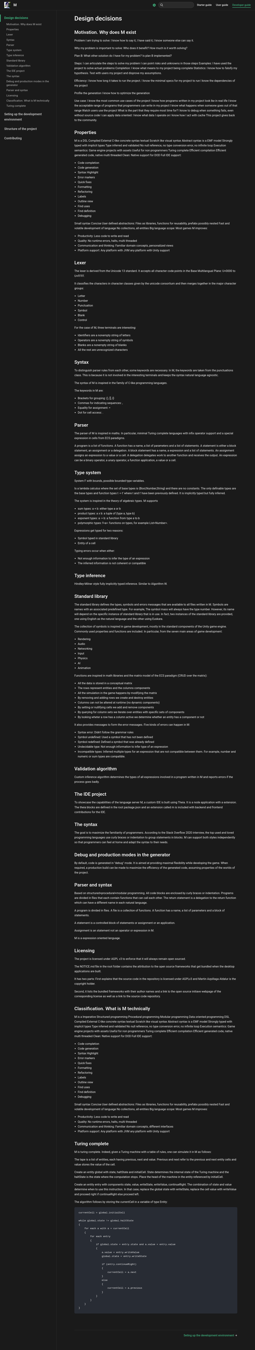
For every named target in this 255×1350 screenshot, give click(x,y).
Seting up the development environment (23, 116)
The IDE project (15, 70)
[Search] (176, 5)
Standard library (15, 60)
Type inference (15, 55)
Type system (13, 50)
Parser (10, 45)
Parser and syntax (17, 90)
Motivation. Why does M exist (23, 24)
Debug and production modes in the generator (27, 83)
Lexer (9, 34)
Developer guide (241, 5)
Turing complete (16, 105)
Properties (12, 29)
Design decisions (16, 18)
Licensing (12, 95)
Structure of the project (20, 129)
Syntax (10, 39)
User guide (222, 5)
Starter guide (204, 5)
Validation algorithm (18, 65)
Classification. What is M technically (27, 100)
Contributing (13, 138)
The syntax (12, 76)
